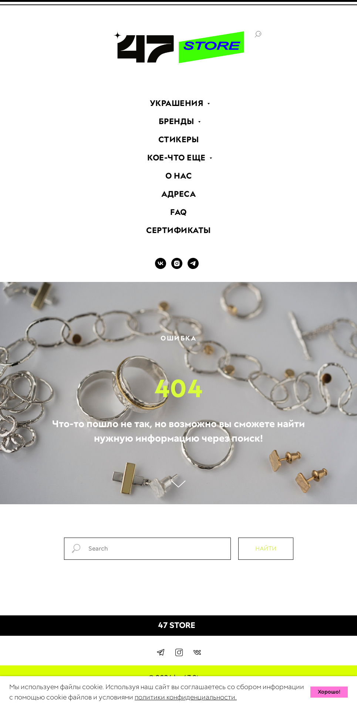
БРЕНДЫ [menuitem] (177, 121)
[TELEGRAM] (193, 267)
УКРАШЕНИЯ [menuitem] (177, 103)
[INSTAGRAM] (176, 267)
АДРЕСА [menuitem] (178, 194)
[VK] (160, 267)
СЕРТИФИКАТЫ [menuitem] (178, 230)
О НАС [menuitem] (178, 175)
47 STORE (176, 625)
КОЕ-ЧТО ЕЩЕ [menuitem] (177, 157)
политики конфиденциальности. (186, 697)
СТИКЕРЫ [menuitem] (178, 139)
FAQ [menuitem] (178, 212)
